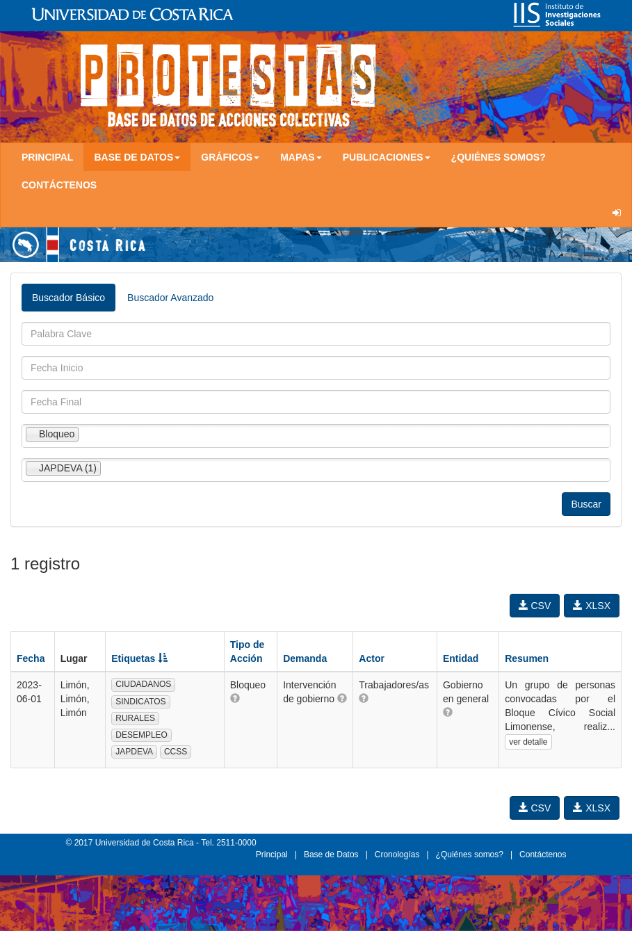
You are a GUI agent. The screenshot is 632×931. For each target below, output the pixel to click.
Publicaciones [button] (386, 157)
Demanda (305, 658)
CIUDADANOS (143, 684)
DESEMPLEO (141, 735)
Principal (47, 157)
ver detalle (528, 742)
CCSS (175, 751)
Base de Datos (331, 854)
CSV (535, 605)
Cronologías (397, 854)
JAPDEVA (134, 751)
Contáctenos (59, 185)
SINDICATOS (140, 701)
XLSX (591, 605)
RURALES (135, 718)
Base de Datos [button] (137, 157)
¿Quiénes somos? (498, 157)
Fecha (30, 658)
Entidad (460, 658)
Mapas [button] (301, 157)
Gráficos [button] (230, 157)
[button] (235, 698)
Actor (371, 658)
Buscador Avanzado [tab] (170, 297)
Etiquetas (139, 658)
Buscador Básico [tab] (68, 297)
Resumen (527, 658)
